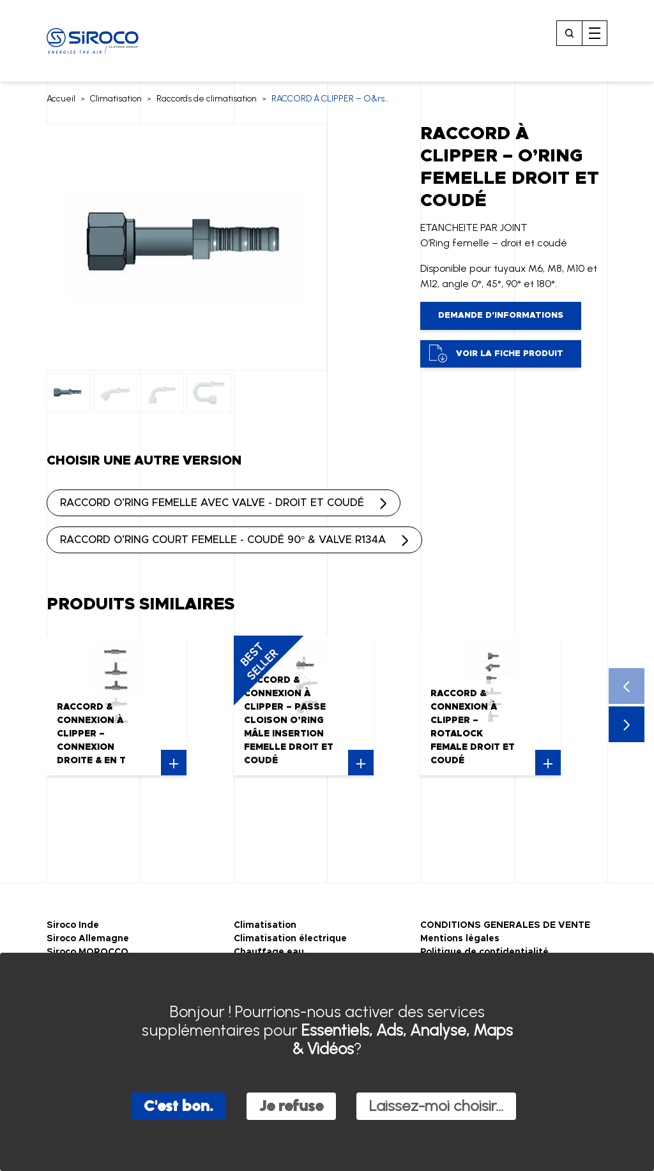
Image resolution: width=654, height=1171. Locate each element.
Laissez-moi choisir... (436, 1105)
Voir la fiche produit (496, 353)
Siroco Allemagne (88, 938)
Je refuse (291, 1105)
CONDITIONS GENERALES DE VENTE (505, 925)
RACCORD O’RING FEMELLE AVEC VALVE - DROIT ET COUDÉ (212, 503)
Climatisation (116, 98)
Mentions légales (459, 938)
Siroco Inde (73, 925)
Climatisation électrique (290, 938)
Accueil (61, 98)
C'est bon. (178, 1105)
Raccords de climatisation (206, 98)
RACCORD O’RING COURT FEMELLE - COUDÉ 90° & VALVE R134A (223, 540)
